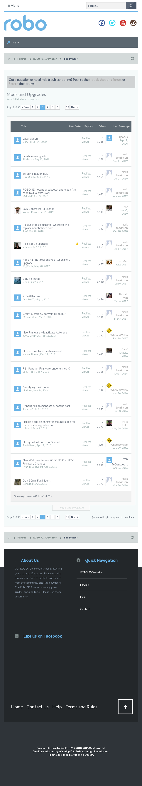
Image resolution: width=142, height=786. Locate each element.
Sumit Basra (29, 445)
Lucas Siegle (29, 176)
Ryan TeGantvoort (33, 466)
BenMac (123, 261)
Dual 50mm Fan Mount (36, 480)
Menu (13, 6)
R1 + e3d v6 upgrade (35, 243)
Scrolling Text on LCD (35, 173)
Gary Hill (27, 141)
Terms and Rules (81, 706)
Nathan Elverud (31, 354)
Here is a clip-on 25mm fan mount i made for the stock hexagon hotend (49, 423)
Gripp (26, 281)
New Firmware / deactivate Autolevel (45, 332)
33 (67, 107)
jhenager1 (28, 409)
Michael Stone (30, 317)
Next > (74, 107)
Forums (84, 584)
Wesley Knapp (30, 212)
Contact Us (38, 706)
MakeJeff (28, 196)
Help (83, 596)
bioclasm (27, 390)
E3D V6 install (31, 278)
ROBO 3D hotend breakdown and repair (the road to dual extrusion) (50, 191)
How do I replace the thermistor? (42, 351)
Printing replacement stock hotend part (46, 405)
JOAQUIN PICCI (31, 335)
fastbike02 (28, 299)
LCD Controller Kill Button (39, 208)
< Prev (25, 107)
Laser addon (30, 138)
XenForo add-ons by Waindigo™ (52, 751)
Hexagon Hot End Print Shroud (41, 442)
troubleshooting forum (105, 80)
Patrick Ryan (123, 296)
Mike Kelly (125, 423)
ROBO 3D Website (91, 572)
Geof (124, 207)
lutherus (27, 246)
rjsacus (123, 136)
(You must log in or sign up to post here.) (113, 517)
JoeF (25, 231)
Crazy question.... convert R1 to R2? (44, 313)
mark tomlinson (122, 156)
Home (17, 706)
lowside (27, 483)
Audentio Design (82, 754)
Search (13, 84)
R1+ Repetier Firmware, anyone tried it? (46, 368)
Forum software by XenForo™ (71, 748)
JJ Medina (28, 159)
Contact (85, 609)
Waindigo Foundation (95, 751)
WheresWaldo (119, 335)
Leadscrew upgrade (34, 156)
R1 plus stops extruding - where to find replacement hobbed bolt (46, 226)
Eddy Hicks (29, 371)
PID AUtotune (31, 296)
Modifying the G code (36, 387)
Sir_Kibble (28, 266)
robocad (27, 428)
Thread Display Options (71, 507)
